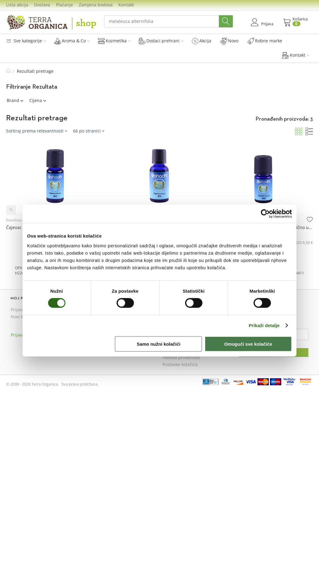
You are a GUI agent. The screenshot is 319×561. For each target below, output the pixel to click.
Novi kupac (22, 316)
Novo (229, 40)
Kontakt (126, 5)
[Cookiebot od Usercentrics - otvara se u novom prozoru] (265, 213)
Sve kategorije (26, 40)
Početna (8, 71)
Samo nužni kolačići (158, 343)
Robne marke (264, 40)
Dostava (42, 5)
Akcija (201, 40)
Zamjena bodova (96, 5)
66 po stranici (88, 131)
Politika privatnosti (181, 357)
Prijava (17, 309)
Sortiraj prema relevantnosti (36, 131)
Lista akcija (17, 5)
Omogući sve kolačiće (248, 343)
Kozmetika (114, 40)
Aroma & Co (72, 40)
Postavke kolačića (180, 364)
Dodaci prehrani (161, 40)
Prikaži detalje (264, 325)
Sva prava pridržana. (79, 384)
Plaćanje (64, 5)
